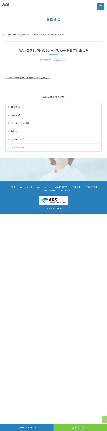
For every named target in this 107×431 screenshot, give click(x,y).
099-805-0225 (27, 427)
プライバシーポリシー (45, 190)
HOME (12, 187)
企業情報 (76, 187)
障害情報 (15, 115)
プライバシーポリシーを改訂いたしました (27, 77)
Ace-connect (12, 34)
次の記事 (61, 97)
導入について (61, 187)
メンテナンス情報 (20, 123)
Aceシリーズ (17, 139)
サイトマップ (66, 190)
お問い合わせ (92, 187)
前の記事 (46, 97)
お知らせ (15, 131)
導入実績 (15, 107)
